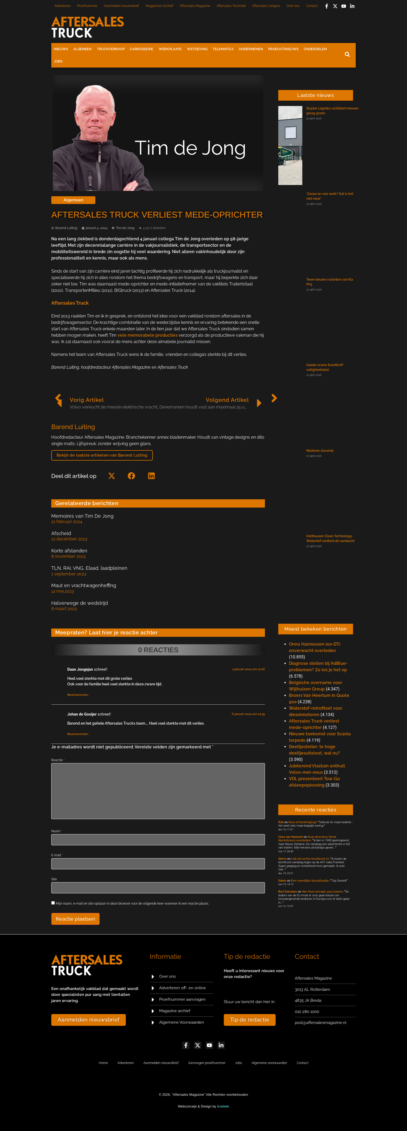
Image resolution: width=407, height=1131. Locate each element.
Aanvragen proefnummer (206, 1063)
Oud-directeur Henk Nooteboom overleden (307, 838)
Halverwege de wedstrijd (79, 603)
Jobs (58, 61)
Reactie (58, 760)
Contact (312, 6)
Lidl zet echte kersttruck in (310, 859)
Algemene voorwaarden (269, 1063)
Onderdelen (315, 49)
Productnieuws (283, 49)
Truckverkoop (110, 49)
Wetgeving (197, 49)
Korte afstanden (69, 550)
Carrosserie (141, 49)
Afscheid (61, 533)
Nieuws (61, 49)
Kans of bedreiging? (302, 822)
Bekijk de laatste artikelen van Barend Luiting (102, 455)
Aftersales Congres (266, 6)
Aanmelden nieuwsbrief (121, 6)
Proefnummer (87, 6)
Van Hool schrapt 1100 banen (322, 891)
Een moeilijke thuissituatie (310, 880)
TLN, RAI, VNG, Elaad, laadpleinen (89, 568)
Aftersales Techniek (231, 6)
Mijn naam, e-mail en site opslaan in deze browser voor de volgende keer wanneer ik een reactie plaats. (132, 903)
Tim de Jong (125, 228)
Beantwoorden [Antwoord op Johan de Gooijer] (77, 734)
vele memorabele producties (148, 335)
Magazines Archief (159, 6)
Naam (56, 831)
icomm (223, 1106)
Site (54, 879)
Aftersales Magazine (195, 6)
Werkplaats (170, 49)
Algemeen (82, 49)
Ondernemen (251, 49)
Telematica (223, 49)
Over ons (293, 6)
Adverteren (62, 6)
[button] (112, 476)
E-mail (57, 855)
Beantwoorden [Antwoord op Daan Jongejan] (77, 695)
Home (103, 1063)
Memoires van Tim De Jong (82, 516)
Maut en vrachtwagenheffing (83, 585)
